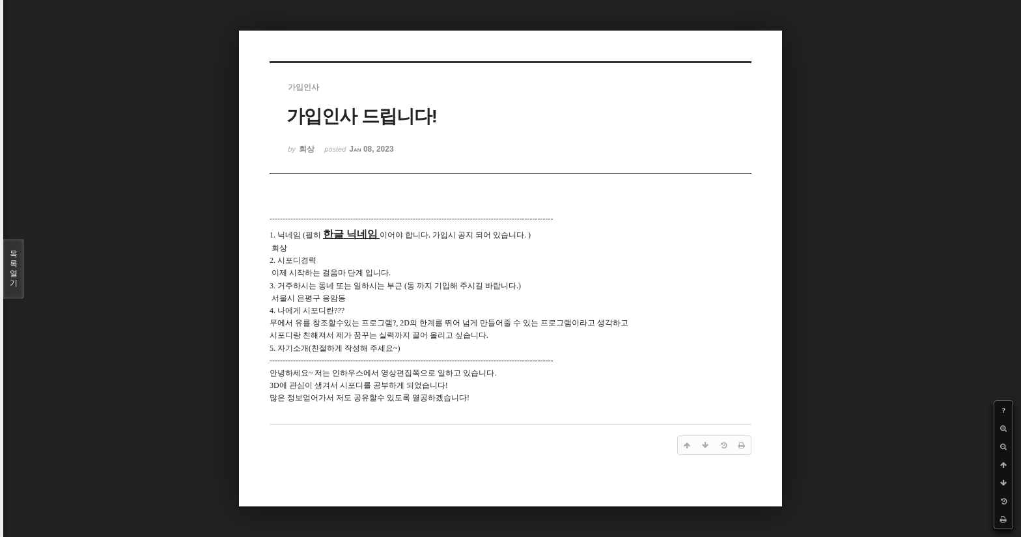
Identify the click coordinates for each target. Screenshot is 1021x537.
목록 (14, 268)
